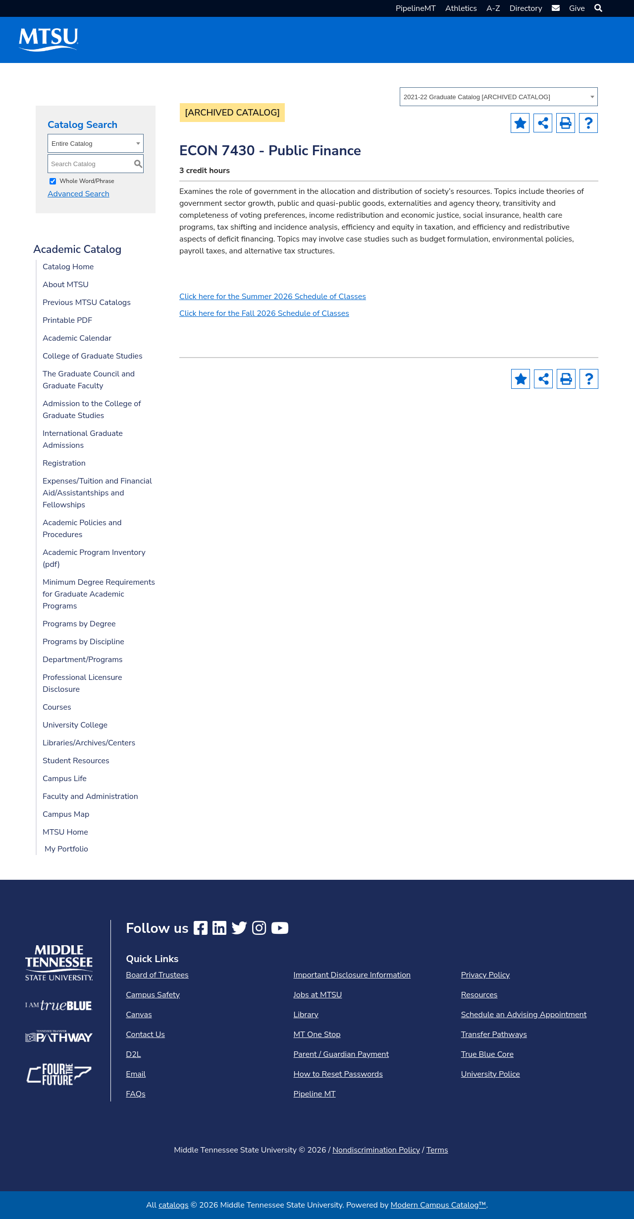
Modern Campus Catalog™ (438, 1205)
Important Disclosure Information (352, 975)
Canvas (139, 1014)
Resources (479, 994)
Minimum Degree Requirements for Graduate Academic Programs (99, 594)
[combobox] (499, 96)
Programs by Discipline (83, 641)
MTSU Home (65, 832)
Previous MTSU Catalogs (87, 302)
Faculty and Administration (90, 796)
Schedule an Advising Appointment (523, 1014)
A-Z (493, 8)
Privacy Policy (485, 975)
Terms (437, 1150)
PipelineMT (416, 8)
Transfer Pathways (494, 1034)
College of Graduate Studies (93, 356)
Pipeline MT (315, 1094)
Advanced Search (78, 193)
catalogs (173, 1205)
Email (136, 1074)
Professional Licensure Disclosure (82, 683)
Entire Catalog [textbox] (72, 143)
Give (577, 8)
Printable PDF (67, 320)
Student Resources (76, 760)
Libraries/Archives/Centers (89, 742)
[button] (597, 8)
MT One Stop (317, 1034)
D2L (133, 1054)
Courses (57, 707)
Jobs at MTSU (318, 994)
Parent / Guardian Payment (341, 1054)
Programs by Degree (79, 623)
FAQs (135, 1094)
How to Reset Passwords (338, 1074)
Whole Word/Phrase (86, 181)
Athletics (461, 8)
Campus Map (66, 814)
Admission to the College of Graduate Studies (92, 409)
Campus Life (65, 778)
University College (75, 725)
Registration (64, 463)
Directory (526, 8)
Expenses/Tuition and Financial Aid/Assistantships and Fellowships (97, 493)
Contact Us (145, 1034)
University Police (490, 1074)
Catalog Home (68, 266)
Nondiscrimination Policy (376, 1150)
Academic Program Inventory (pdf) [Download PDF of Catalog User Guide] (94, 558)
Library (306, 1014)
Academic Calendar (77, 338)
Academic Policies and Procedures (82, 528)
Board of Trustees (157, 975)
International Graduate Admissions (83, 439)
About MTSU (66, 284)
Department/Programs (83, 659)
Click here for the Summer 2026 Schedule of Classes (272, 296)
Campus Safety (153, 994)
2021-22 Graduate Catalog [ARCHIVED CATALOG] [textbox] (477, 97)
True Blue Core (487, 1054)
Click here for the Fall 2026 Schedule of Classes (264, 313)
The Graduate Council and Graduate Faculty (89, 379)
